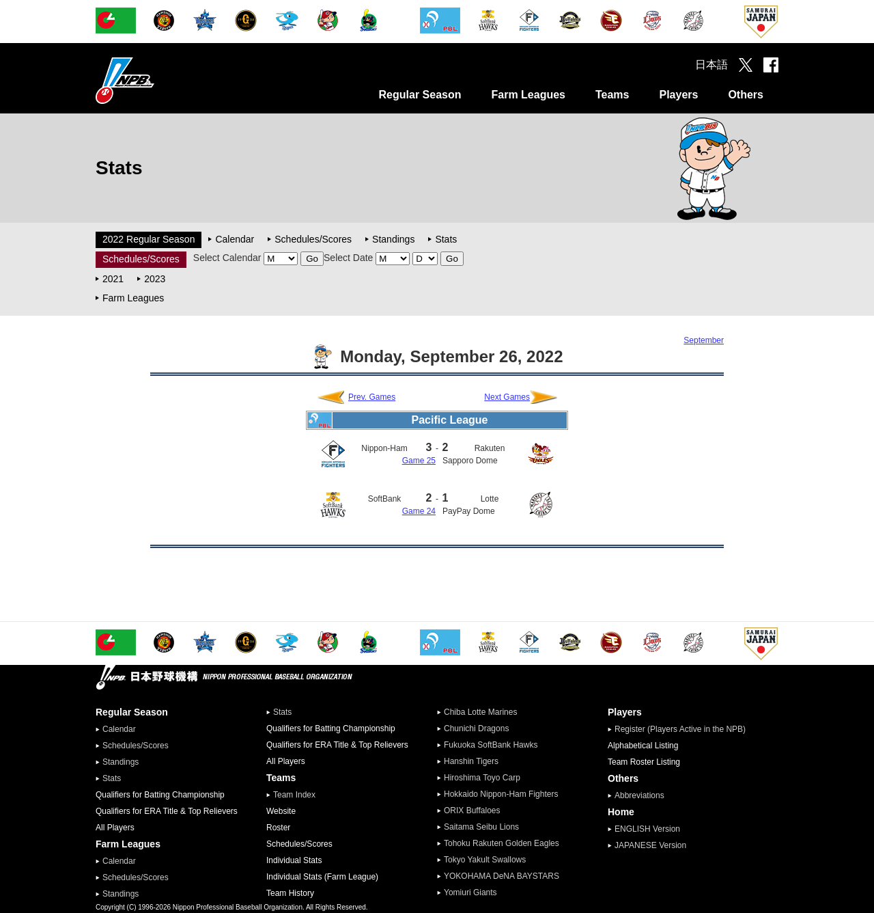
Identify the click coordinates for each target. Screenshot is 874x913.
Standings (393, 239)
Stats (446, 239)
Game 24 (419, 511)
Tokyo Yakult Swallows (485, 859)
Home (621, 811)
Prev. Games (371, 397)
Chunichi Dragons (476, 728)
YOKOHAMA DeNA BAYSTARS (501, 876)
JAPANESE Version (650, 845)
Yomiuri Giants (470, 892)
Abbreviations (639, 795)
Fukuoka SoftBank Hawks (490, 745)
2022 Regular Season (148, 239)
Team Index (294, 795)
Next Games (507, 397)
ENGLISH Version (647, 829)
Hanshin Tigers (471, 761)
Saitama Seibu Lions (481, 827)
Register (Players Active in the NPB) (684, 729)
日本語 (711, 64)
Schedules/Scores (313, 239)
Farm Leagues (528, 94)
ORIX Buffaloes (472, 810)
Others (745, 94)
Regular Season (420, 94)
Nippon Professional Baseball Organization (159, 80)
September (703, 340)
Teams (612, 94)
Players (678, 94)
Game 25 (419, 460)
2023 (154, 278)
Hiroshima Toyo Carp (482, 777)
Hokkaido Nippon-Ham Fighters (501, 794)
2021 (113, 278)
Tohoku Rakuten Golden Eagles (501, 843)
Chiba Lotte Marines (480, 712)
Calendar (234, 239)
